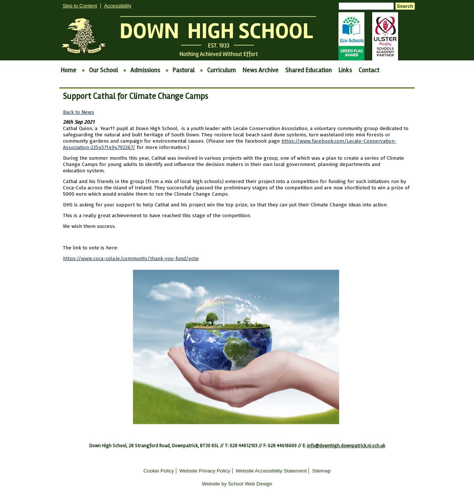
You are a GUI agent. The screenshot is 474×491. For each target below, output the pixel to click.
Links (345, 70)
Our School (103, 70)
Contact (368, 70)
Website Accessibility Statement (271, 471)
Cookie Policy (158, 471)
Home (68, 70)
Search (405, 6)
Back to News (78, 112)
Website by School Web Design (237, 484)
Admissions (145, 70)
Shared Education (308, 70)
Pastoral (183, 70)
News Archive (260, 70)
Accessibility (117, 6)
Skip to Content (80, 6)
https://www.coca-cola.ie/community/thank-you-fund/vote (131, 258)
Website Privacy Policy (204, 471)
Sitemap (321, 471)
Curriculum (221, 70)
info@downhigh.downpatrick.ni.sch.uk (346, 446)
